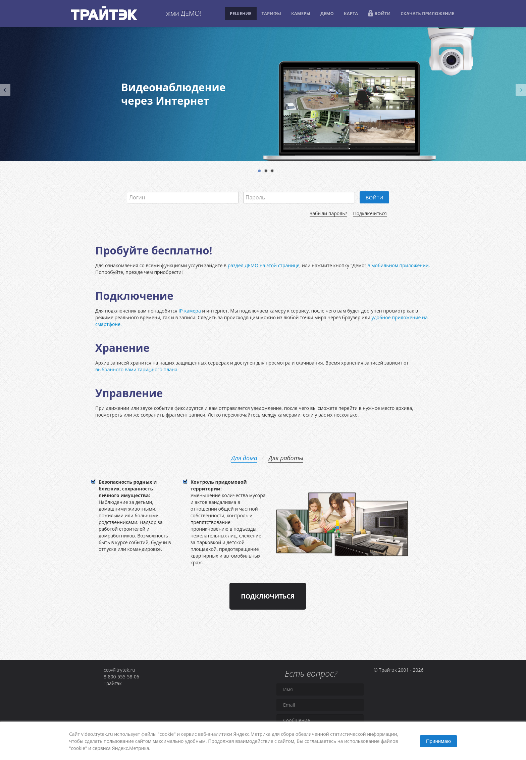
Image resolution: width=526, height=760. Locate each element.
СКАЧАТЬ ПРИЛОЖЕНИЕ (427, 13)
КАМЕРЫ (300, 13)
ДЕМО (327, 13)
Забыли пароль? (328, 213)
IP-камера (189, 310)
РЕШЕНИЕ (241, 13)
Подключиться (369, 213)
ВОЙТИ (379, 13)
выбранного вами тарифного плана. (136, 369)
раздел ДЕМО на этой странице (264, 265)
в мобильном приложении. (399, 265)
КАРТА (351, 13)
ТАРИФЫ (271, 13)
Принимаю (438, 741)
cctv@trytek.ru (119, 670)
